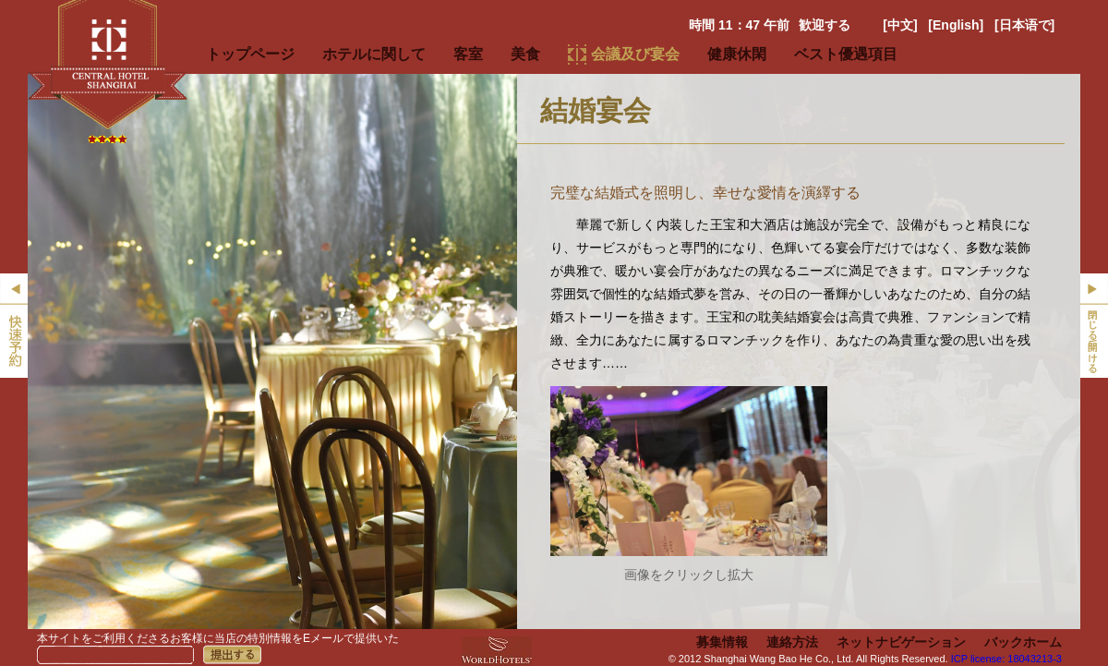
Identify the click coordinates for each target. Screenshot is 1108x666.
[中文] (900, 25)
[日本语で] (1024, 25)
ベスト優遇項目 (845, 54)
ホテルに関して (374, 54)
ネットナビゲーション (901, 642)
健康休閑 (736, 54)
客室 (468, 54)
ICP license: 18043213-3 (1006, 658)
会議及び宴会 (635, 54)
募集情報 (722, 642)
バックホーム (1023, 642)
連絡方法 (792, 642)
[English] (955, 25)
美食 (525, 54)
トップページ (250, 54)
